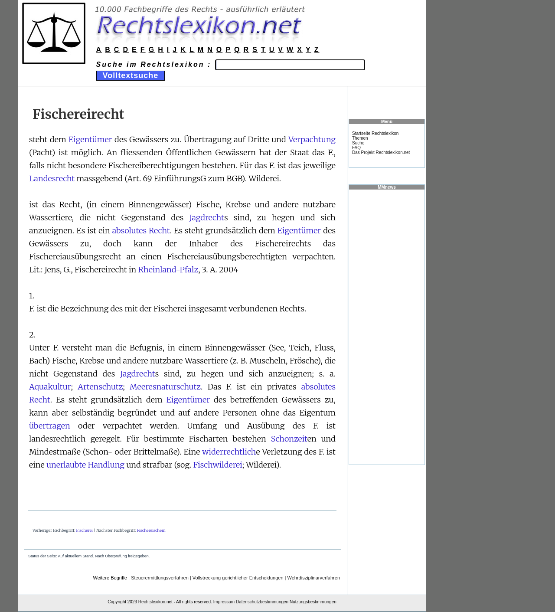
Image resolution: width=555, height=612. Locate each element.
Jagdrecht (207, 218)
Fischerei (84, 530)
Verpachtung (312, 139)
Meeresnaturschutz (165, 387)
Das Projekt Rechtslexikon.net (381, 152)
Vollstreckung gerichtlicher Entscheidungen (238, 577)
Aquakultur (50, 387)
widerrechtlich (229, 452)
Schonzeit (289, 439)
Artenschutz (100, 387)
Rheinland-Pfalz (168, 270)
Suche (358, 143)
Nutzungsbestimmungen (313, 601)
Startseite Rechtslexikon (375, 133)
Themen (360, 138)
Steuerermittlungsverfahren (160, 577)
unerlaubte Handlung (85, 465)
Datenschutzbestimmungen (262, 601)
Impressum (224, 601)
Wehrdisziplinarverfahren (313, 577)
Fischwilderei (217, 465)
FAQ (356, 147)
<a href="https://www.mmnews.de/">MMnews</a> (386, 326)
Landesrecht (52, 178)
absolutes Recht (141, 231)
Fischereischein (151, 530)
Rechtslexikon (151, 601)
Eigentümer (90, 139)
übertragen (49, 426)
